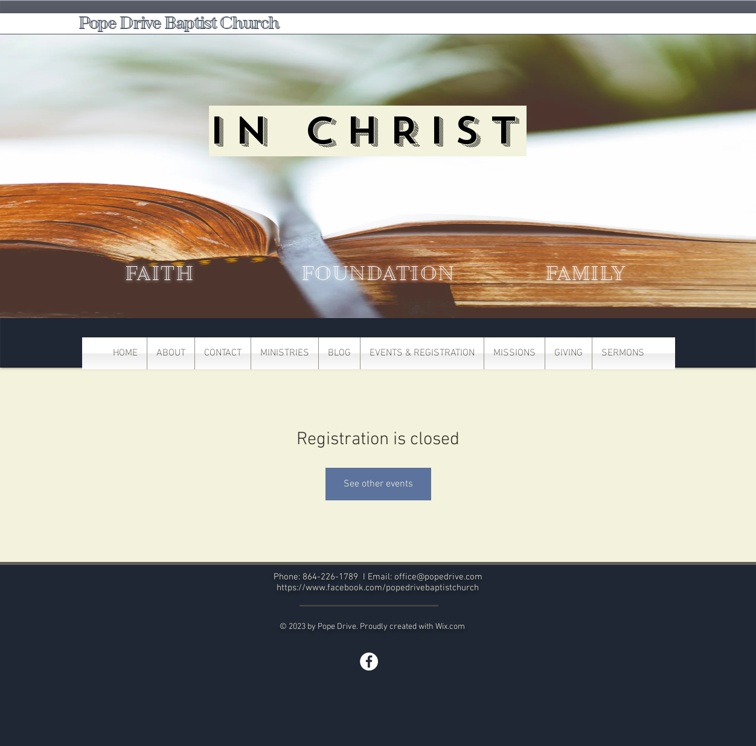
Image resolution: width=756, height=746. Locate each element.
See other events (378, 484)
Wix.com (450, 627)
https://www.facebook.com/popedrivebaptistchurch (378, 587)
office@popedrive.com (438, 577)
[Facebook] (369, 661)
